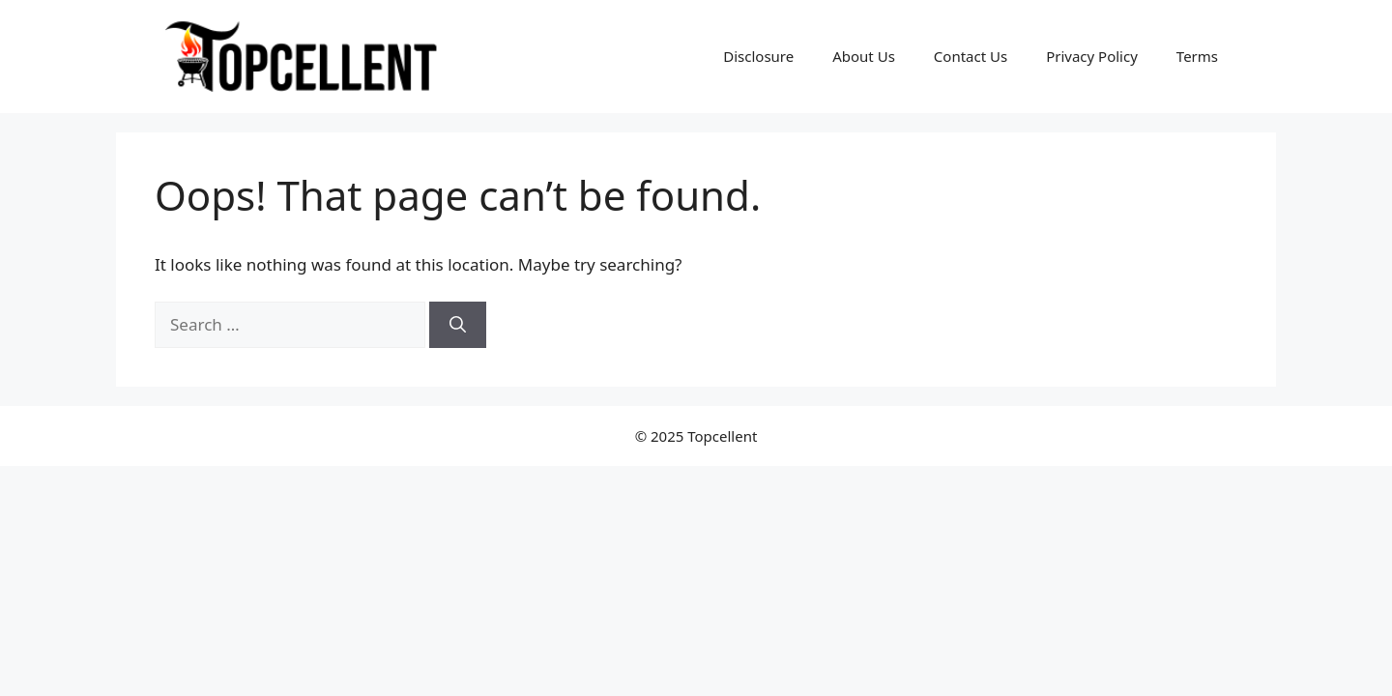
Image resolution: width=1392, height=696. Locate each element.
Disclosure (758, 56)
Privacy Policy (1092, 56)
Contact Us (970, 56)
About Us (863, 56)
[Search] (457, 325)
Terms (1197, 56)
